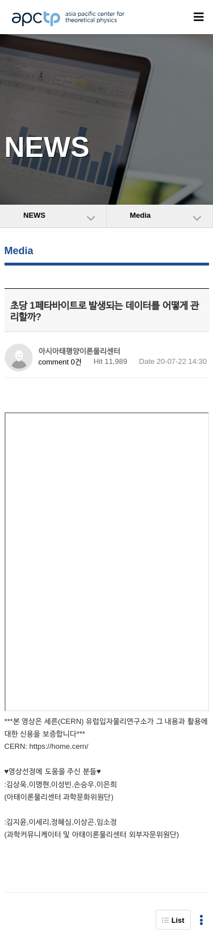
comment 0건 (60, 362)
